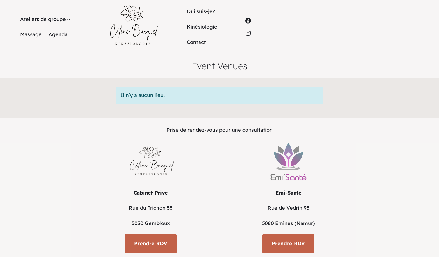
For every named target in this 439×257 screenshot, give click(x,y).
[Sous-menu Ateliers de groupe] (68, 19)
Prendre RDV (150, 243)
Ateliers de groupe (43, 19)
